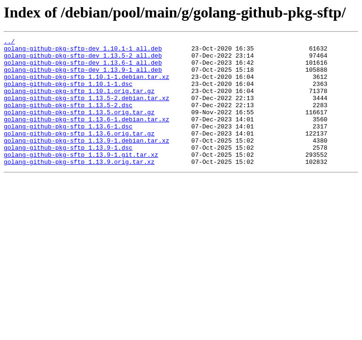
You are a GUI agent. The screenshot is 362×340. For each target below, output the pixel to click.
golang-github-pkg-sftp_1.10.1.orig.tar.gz (79, 102)
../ (9, 42)
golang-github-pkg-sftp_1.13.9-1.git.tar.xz (81, 178)
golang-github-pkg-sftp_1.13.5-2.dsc (68, 119)
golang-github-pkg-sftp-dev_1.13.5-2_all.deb (83, 59)
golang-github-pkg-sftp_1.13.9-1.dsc (68, 170)
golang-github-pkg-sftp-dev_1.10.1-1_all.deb (83, 51)
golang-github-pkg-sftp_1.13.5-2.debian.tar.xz (86, 110)
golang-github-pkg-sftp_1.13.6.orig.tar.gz (79, 153)
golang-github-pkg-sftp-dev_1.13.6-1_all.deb (83, 68)
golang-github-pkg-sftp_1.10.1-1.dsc (68, 93)
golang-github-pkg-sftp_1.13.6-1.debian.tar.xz (86, 136)
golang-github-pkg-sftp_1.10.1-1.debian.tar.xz (86, 85)
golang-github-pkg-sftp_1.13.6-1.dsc (68, 144)
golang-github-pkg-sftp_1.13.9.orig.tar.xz (79, 187)
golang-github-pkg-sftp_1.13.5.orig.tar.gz (79, 127)
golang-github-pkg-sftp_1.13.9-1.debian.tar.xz (86, 161)
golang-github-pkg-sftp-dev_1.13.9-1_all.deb (83, 76)
